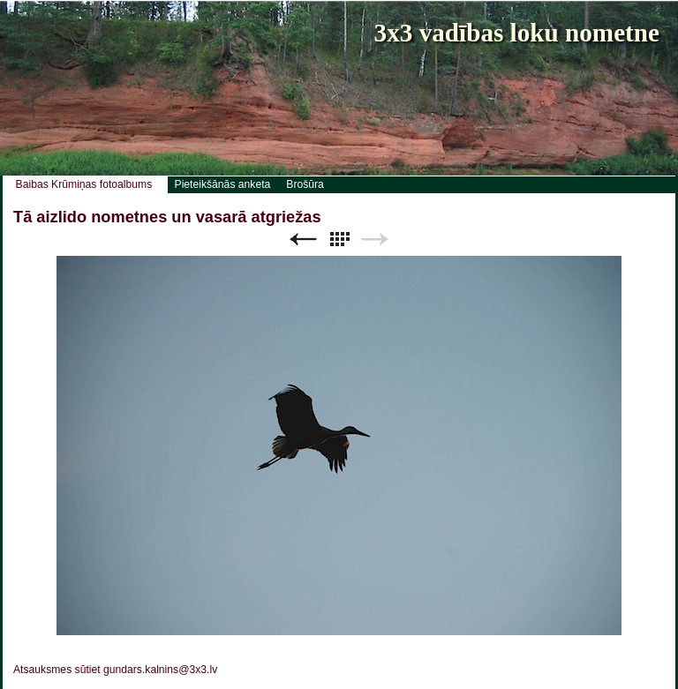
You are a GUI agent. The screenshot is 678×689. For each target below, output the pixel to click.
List (339, 239)
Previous (303, 239)
